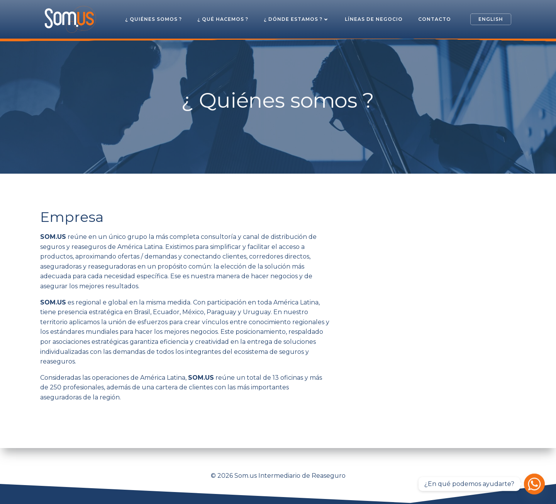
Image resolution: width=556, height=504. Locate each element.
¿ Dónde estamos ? (296, 19)
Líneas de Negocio (374, 19)
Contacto (434, 19)
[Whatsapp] (534, 484)
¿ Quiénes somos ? (153, 19)
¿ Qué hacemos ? (222, 19)
